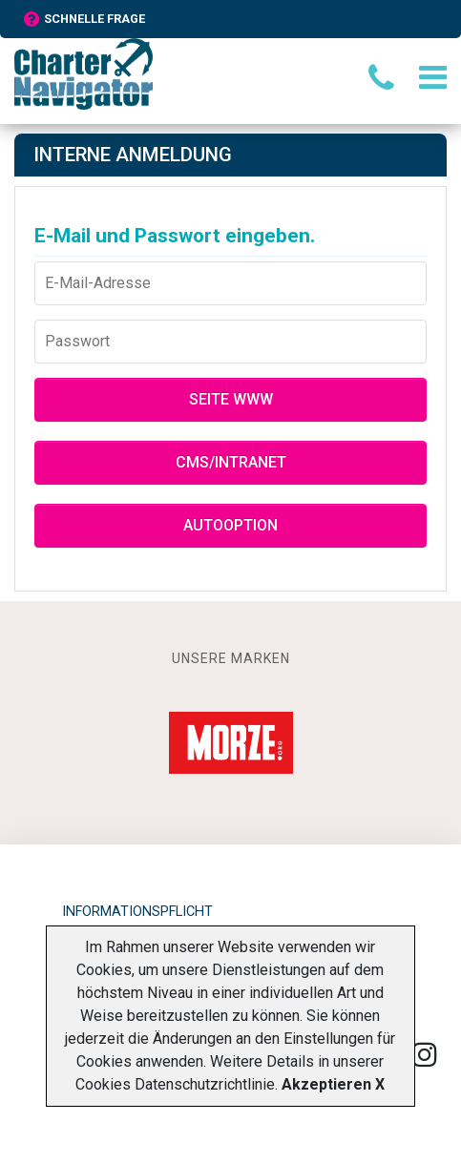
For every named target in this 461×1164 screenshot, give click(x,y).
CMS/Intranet (231, 462)
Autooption (230, 525)
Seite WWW (231, 399)
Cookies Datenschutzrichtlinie (175, 1084)
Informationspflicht (137, 912)
